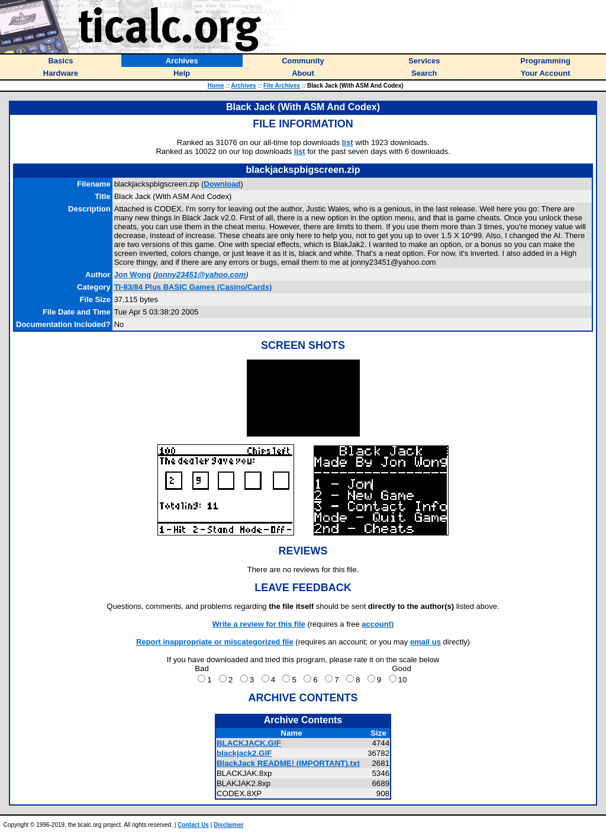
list (347, 142)
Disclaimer (229, 825)
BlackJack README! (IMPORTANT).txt (288, 763)
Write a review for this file (258, 624)
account (376, 624)
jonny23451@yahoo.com (201, 274)
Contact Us (193, 825)
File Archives (281, 85)
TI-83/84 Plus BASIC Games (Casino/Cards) (193, 287)
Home (216, 85)
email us (425, 641)
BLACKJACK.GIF (249, 743)
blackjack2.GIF (244, 753)
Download (222, 183)
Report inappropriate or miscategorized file (215, 641)
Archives (243, 85)
